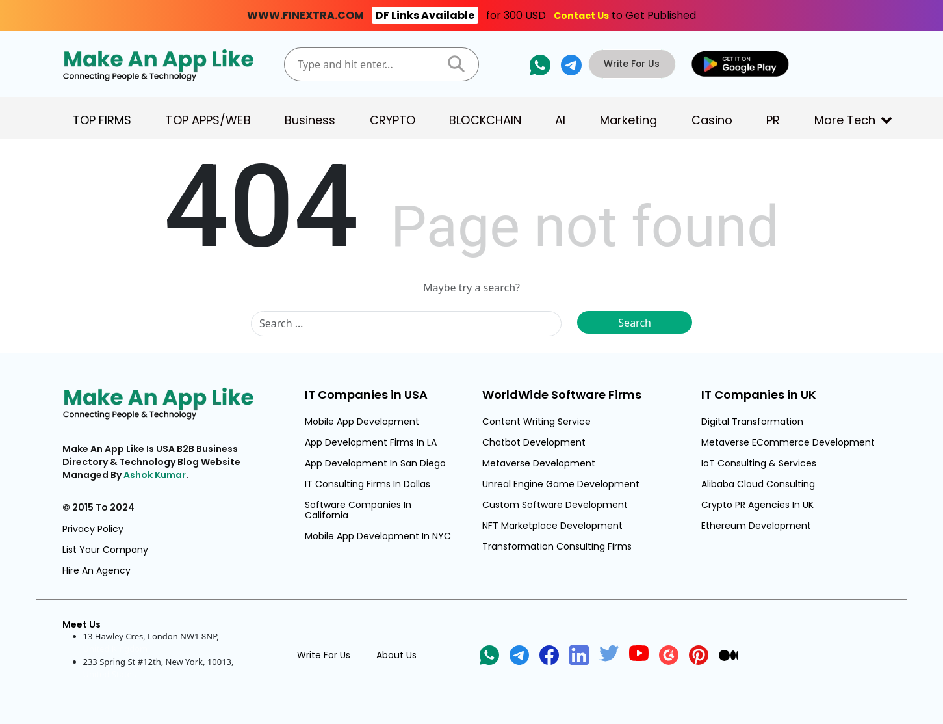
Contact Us (581, 15)
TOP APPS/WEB (207, 120)
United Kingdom (115, 648)
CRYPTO (393, 120)
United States (109, 674)
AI (560, 120)
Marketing (629, 120)
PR (773, 120)
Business (310, 120)
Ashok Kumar (154, 474)
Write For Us (635, 63)
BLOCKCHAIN (485, 120)
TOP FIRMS (102, 120)
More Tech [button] (845, 120)
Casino (712, 120)
